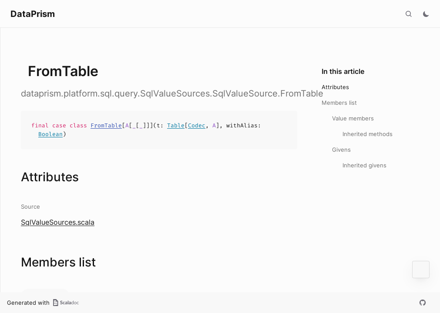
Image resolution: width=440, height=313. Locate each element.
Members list (339, 102)
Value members (353, 118)
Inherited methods (368, 133)
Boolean (50, 134)
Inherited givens (364, 165)
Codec (196, 125)
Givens (341, 149)
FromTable (106, 125)
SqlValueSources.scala (57, 222)
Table (176, 125)
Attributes (335, 86)
